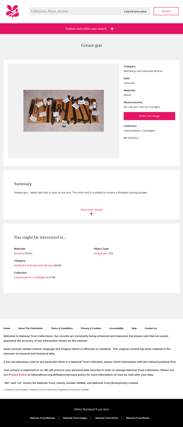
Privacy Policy (18, 374)
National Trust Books (137, 418)
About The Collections (30, 328)
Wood (17, 253)
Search (166, 11)
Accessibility (116, 328)
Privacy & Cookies (91, 328)
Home (7, 328)
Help (134, 328)
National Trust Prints (106, 418)
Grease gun (101, 253)
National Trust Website (42, 418)
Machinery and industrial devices (33, 265)
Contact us (151, 328)
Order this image (149, 116)
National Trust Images (75, 418)
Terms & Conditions (62, 328)
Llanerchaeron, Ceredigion (30, 277)
